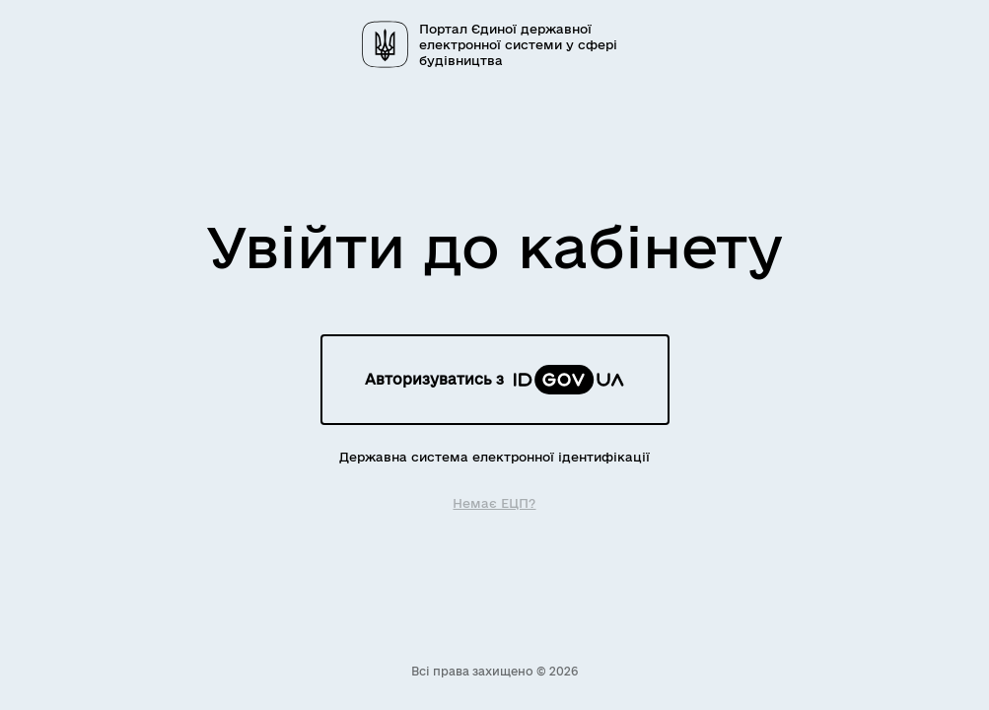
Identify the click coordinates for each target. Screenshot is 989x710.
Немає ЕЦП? (494, 502)
